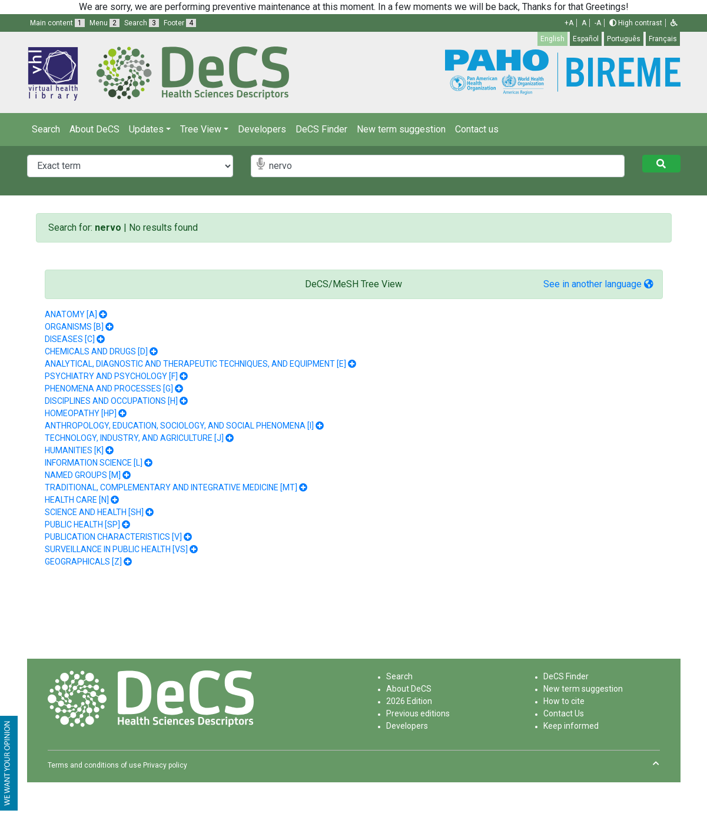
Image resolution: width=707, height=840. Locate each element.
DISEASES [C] (70, 339)
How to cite (564, 701)
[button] (674, 23)
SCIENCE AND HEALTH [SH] (94, 512)
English (552, 39)
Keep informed (571, 726)
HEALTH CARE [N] (77, 499)
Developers (262, 129)
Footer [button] (180, 23)
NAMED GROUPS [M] (83, 475)
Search (46, 129)
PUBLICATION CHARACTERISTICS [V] (113, 537)
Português (623, 39)
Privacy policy (165, 765)
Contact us (477, 129)
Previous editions (418, 713)
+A (569, 23)
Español (586, 39)
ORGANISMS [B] (74, 326)
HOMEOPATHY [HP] (81, 413)
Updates (146, 129)
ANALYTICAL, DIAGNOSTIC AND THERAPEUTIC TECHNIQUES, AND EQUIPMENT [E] (195, 363)
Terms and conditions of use (94, 765)
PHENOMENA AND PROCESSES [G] (109, 388)
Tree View (200, 129)
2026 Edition (409, 701)
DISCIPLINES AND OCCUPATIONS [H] (111, 401)
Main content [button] (57, 23)
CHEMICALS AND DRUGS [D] (96, 351)
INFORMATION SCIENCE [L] (93, 462)
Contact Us (563, 713)
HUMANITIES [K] (74, 450)
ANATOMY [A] (71, 314)
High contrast (635, 23)
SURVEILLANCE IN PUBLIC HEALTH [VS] (116, 549)
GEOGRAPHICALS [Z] (83, 561)
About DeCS (94, 129)
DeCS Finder (321, 129)
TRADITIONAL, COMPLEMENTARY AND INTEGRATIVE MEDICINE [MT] (171, 487)
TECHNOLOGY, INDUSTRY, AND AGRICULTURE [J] (134, 438)
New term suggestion (401, 129)
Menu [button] (104, 23)
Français (663, 39)
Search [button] (141, 23)
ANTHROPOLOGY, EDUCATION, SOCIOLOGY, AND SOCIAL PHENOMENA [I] (179, 425)
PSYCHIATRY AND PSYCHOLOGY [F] (111, 376)
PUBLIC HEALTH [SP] (82, 524)
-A (598, 23)
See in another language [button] (598, 284)
